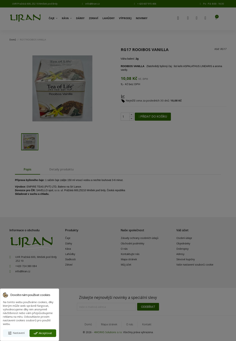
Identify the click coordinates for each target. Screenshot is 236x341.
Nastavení (16, 333)
